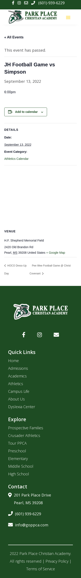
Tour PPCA (17, 443)
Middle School (20, 466)
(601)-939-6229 (51, 2)
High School (18, 473)
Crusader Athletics (24, 435)
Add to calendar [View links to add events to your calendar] (26, 112)
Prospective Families (25, 427)
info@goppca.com (28, 524)
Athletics (15, 383)
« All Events (14, 37)
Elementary (18, 458)
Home (13, 360)
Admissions (18, 368)
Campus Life (18, 391)
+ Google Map (55, 252)
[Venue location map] (40, 196)
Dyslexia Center (21, 406)
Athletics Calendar (16, 158)
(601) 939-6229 (24, 513)
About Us (16, 399)
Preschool (17, 450)
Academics (17, 376)
